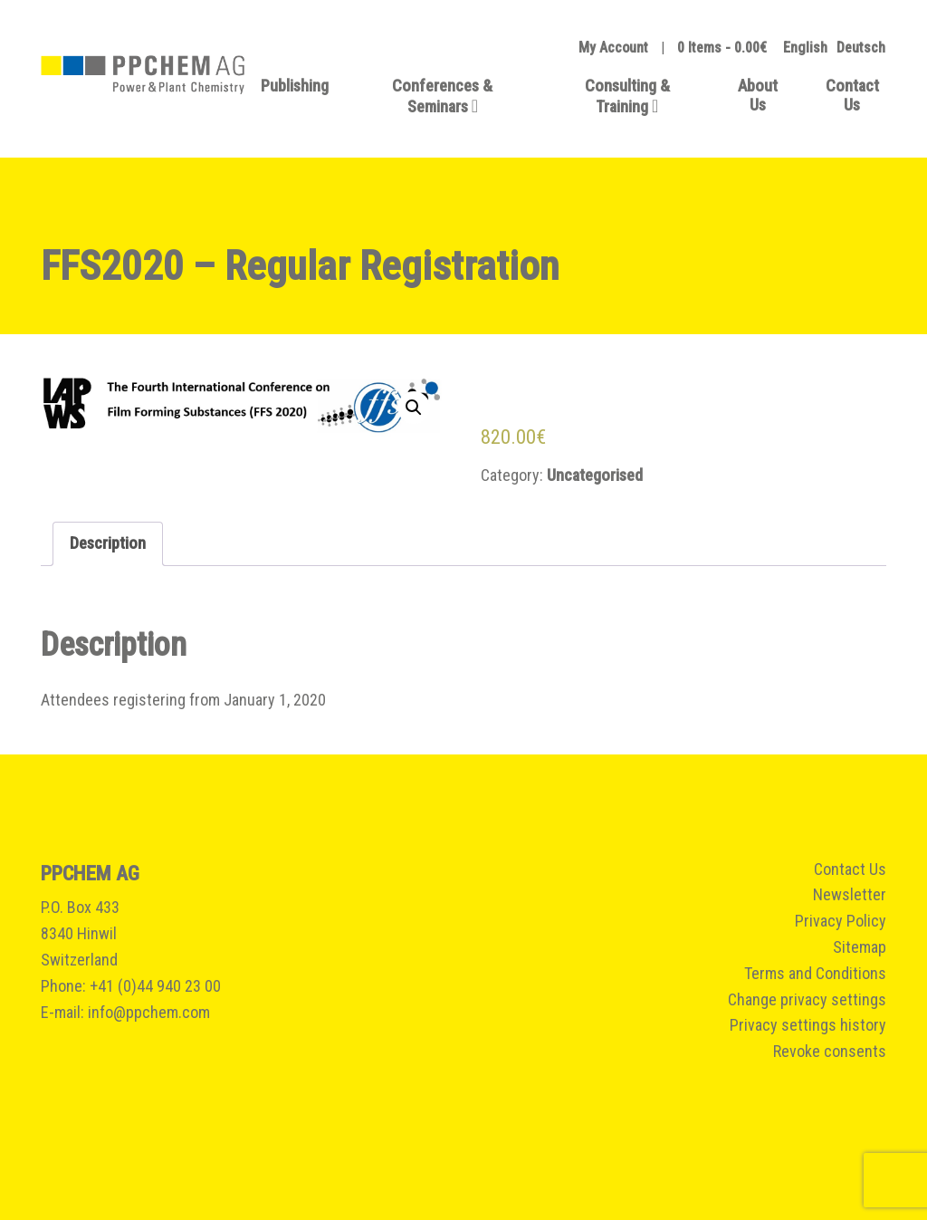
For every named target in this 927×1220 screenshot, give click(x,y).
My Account (613, 47)
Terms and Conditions (815, 973)
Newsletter (849, 894)
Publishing (295, 85)
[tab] (108, 544)
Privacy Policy (840, 920)
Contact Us (852, 95)
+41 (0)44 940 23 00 (155, 985)
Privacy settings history (808, 1024)
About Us (758, 95)
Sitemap (859, 946)
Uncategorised (595, 475)
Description (108, 542)
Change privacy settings (807, 999)
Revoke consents (829, 1051)
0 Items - (722, 47)
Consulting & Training (627, 96)
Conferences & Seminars (442, 96)
